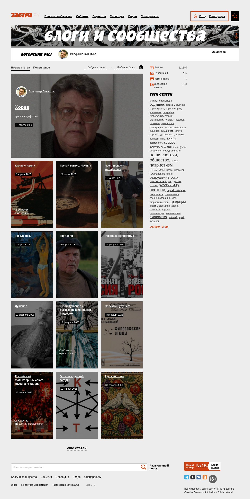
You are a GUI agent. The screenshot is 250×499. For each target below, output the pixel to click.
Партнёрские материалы (65, 485)
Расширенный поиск (159, 467)
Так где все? (23, 235)
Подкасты (99, 16)
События (82, 16)
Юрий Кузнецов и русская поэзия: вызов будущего (75, 309)
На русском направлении (28, 423)
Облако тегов (159, 226)
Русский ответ (114, 376)
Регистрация (217, 16)
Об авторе (219, 51)
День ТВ (90, 485)
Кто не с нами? (25, 165)
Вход (202, 16)
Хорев (22, 107)
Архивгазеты (215, 466)
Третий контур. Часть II (75, 165)
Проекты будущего (117, 306)
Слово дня (117, 16)
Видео (132, 16)
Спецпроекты (150, 16)
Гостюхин (66, 235)
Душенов (21, 306)
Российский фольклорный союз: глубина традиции (29, 380)
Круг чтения (21, 213)
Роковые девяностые (119, 235)
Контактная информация (34, 485)
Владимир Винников (42, 91)
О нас (14, 485)
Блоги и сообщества (58, 16)
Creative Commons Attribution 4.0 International (208, 492)
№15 (201, 465)
